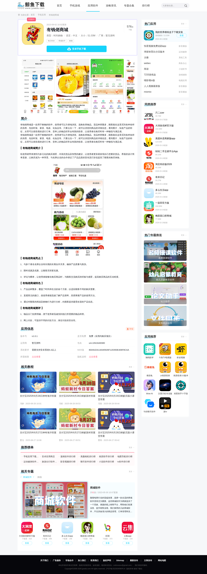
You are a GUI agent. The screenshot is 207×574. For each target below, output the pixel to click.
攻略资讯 (111, 5)
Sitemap (120, 560)
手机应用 (42, 15)
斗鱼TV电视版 (165, 351)
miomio (147, 92)
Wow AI (149, 387)
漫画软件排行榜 (67, 456)
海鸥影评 (149, 351)
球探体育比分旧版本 (154, 52)
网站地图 (162, 560)
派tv (165, 405)
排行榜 (146, 5)
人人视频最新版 (152, 86)
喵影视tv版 (149, 80)
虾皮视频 (181, 351)
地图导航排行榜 (124, 456)
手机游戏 (75, 5)
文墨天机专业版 (165, 387)
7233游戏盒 (150, 74)
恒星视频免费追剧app (155, 46)
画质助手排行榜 (106, 456)
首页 (59, 5)
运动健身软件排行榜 (31, 461)
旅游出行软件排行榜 (49, 461)
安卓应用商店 (48, 456)
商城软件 (62, 41)
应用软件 (93, 5)
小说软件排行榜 (106, 461)
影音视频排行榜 (67, 461)
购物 (71, 41)
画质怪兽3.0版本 (180, 369)
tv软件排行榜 (123, 461)
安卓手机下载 (79, 49)
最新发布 (134, 560)
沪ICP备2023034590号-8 (115, 569)
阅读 (146, 69)
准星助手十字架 (181, 387)
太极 (146, 57)
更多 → (131, 367)
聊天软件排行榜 (88, 461)
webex (147, 63)
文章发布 (148, 560)
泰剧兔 (149, 369)
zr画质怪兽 (165, 369)
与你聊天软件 (149, 405)
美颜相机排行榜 (88, 456)
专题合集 (129, 5)
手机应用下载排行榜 (31, 456)
